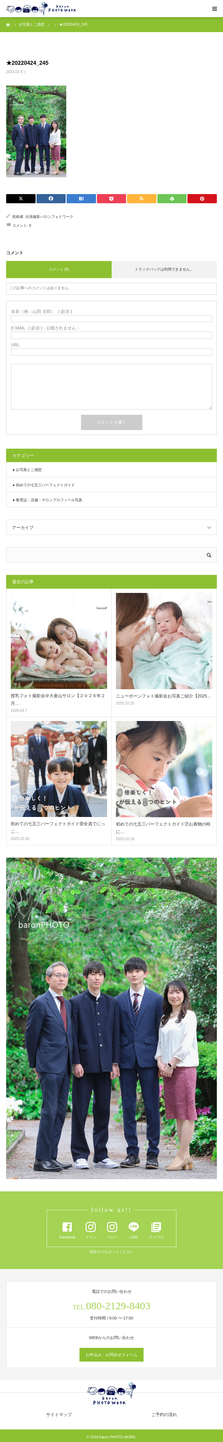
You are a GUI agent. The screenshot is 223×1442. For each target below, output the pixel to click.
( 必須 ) (41, 311)
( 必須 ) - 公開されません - (45, 328)
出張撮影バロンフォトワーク (49, 217)
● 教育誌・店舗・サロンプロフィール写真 (47, 500)
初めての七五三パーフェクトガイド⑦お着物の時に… (163, 828)
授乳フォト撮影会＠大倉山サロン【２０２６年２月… (58, 699)
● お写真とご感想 (27, 470)
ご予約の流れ (164, 1414)
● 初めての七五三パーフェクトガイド (44, 485)
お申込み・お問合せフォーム (111, 1354)
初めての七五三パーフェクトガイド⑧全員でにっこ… (58, 827)
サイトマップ (59, 1414)
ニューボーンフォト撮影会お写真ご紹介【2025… (163, 695)
